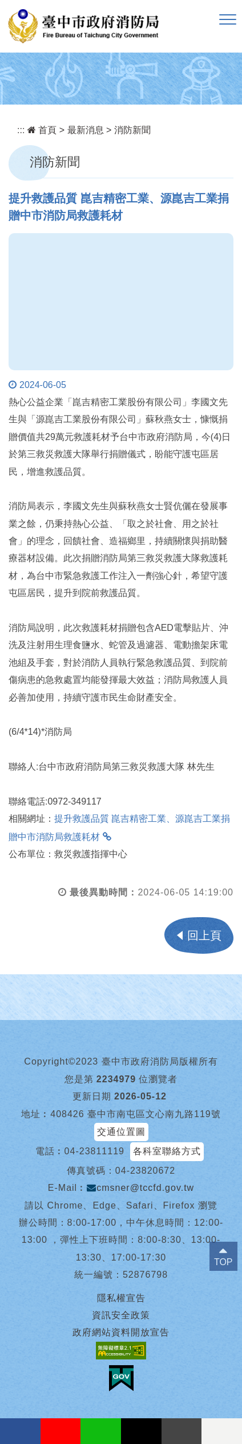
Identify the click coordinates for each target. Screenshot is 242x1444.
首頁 (42, 130)
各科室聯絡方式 (167, 1151)
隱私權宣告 (121, 1298)
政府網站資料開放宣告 (121, 1332)
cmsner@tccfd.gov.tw (140, 1188)
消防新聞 (132, 130)
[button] (227, 20)
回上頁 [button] (204, 935)
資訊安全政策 (121, 1315)
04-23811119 (94, 1151)
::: (21, 130)
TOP (223, 1262)
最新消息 (85, 130)
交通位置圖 (121, 1132)
